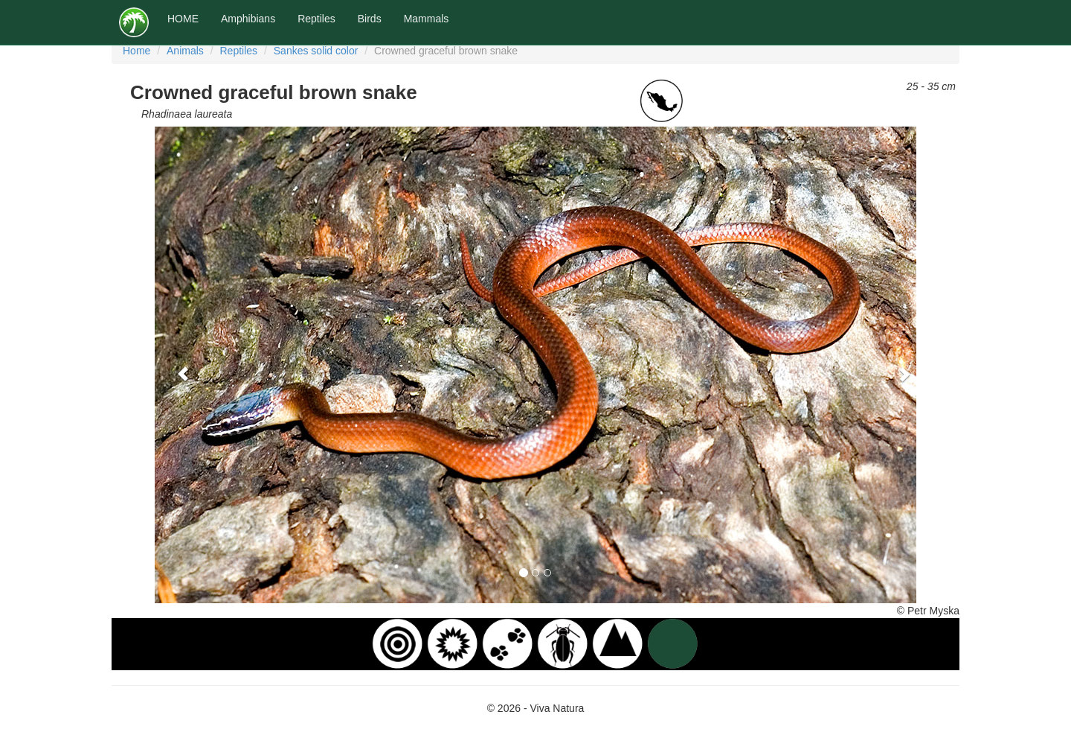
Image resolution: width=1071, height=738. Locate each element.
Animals (185, 51)
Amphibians (248, 19)
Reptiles (316, 19)
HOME (183, 19)
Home (136, 51)
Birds (370, 19)
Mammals (426, 19)
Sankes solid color (316, 51)
